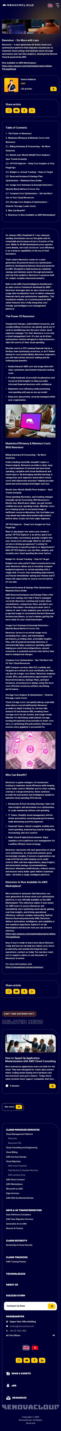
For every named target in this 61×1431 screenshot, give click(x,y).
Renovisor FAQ (14, 1143)
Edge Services (12, 1193)
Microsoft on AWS (14, 1189)
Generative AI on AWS (16, 1224)
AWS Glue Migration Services (19, 1219)
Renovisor (12, 1138)
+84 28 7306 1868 (18, 1331)
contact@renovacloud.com (22, 1326)
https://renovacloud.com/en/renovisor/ (24, 967)
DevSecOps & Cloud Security (19, 1245)
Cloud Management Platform (19, 1134)
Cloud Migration (13, 1161)
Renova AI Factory (14, 1228)
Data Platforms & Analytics (18, 1214)
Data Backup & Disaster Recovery (23, 1170)
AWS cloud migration (17, 1166)
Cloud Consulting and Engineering (21, 1147)
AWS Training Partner (16, 1261)
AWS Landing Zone (16, 1175)
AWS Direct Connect (15, 1179)
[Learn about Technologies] (30, 1273)
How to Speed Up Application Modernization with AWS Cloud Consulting (30, 1060)
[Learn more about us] (30, 1284)
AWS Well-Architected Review (20, 1198)
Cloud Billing (12, 1152)
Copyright (27, 1417)
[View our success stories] (30, 1295)
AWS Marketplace (14, 1184)
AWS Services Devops (16, 1157)
